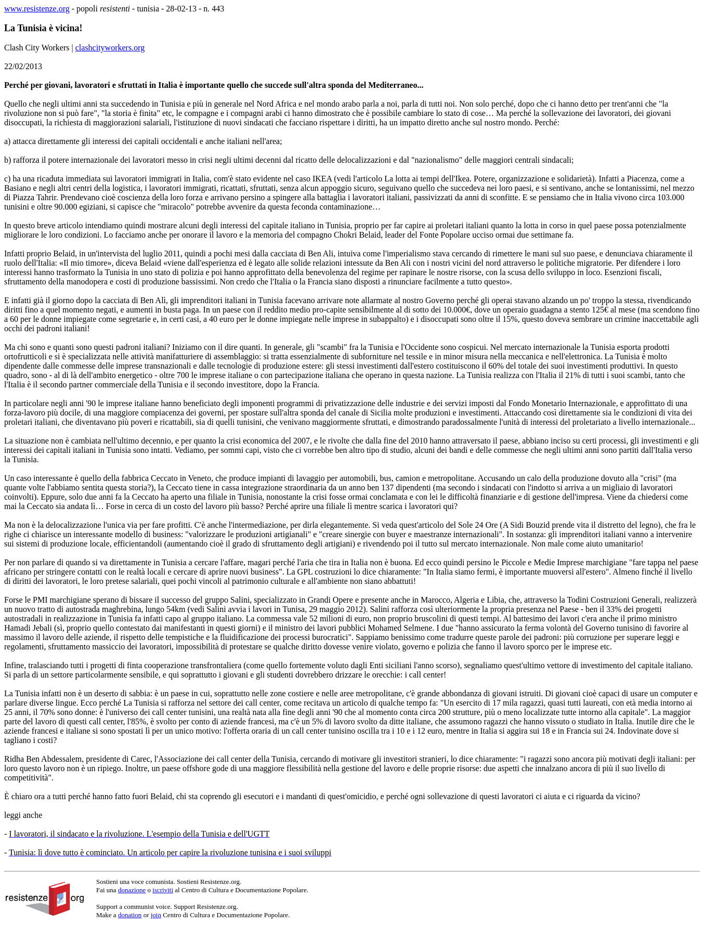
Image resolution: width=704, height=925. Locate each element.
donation (130, 915)
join (156, 915)
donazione (132, 890)
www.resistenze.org (37, 8)
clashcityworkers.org (110, 47)
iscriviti (162, 890)
